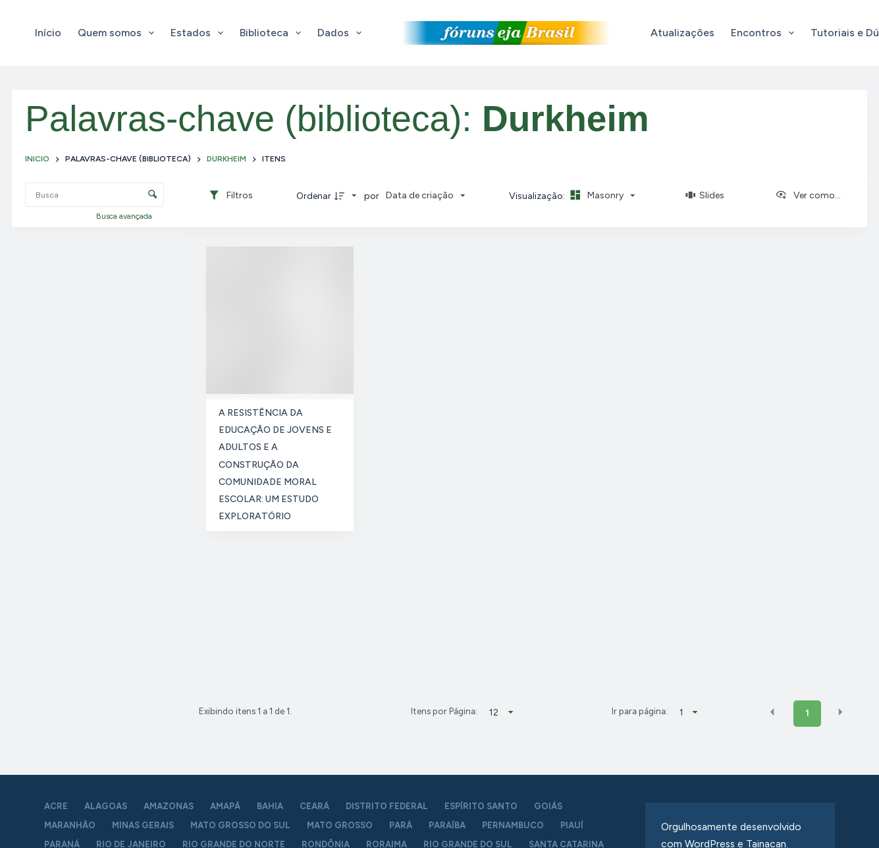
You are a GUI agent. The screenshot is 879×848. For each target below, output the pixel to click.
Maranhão (69, 825)
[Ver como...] (807, 196)
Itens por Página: (444, 711)
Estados (199, 33)
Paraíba (447, 825)
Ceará (314, 806)
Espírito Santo (481, 806)
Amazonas (169, 806)
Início (48, 32)
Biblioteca (273, 33)
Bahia (270, 806)
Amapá (225, 806)
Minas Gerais (143, 825)
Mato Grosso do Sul (240, 825)
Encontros (765, 33)
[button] (772, 712)
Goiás (548, 806)
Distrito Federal (387, 806)
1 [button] (807, 713)
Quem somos (118, 33)
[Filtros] (230, 196)
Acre (56, 806)
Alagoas (105, 806)
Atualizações (682, 32)
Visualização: (538, 196)
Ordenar (313, 196)
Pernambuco (513, 825)
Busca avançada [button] (125, 216)
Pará (400, 825)
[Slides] (705, 196)
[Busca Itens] (94, 195)
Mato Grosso (340, 825)
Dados (342, 33)
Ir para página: (640, 711)
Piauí (571, 825)
